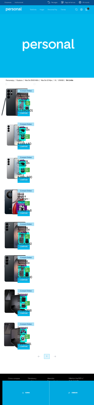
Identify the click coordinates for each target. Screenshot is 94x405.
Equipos (19, 80)
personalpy (10, 80)
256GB (61, 80)
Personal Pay (52, 10)
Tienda (63, 10)
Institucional (19, 2)
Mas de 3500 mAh (32, 80)
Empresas (8, 2)
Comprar (24, 113)
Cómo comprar (14, 378)
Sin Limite (69, 80)
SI (55, 80)
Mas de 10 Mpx (46, 80)
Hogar (42, 10)
